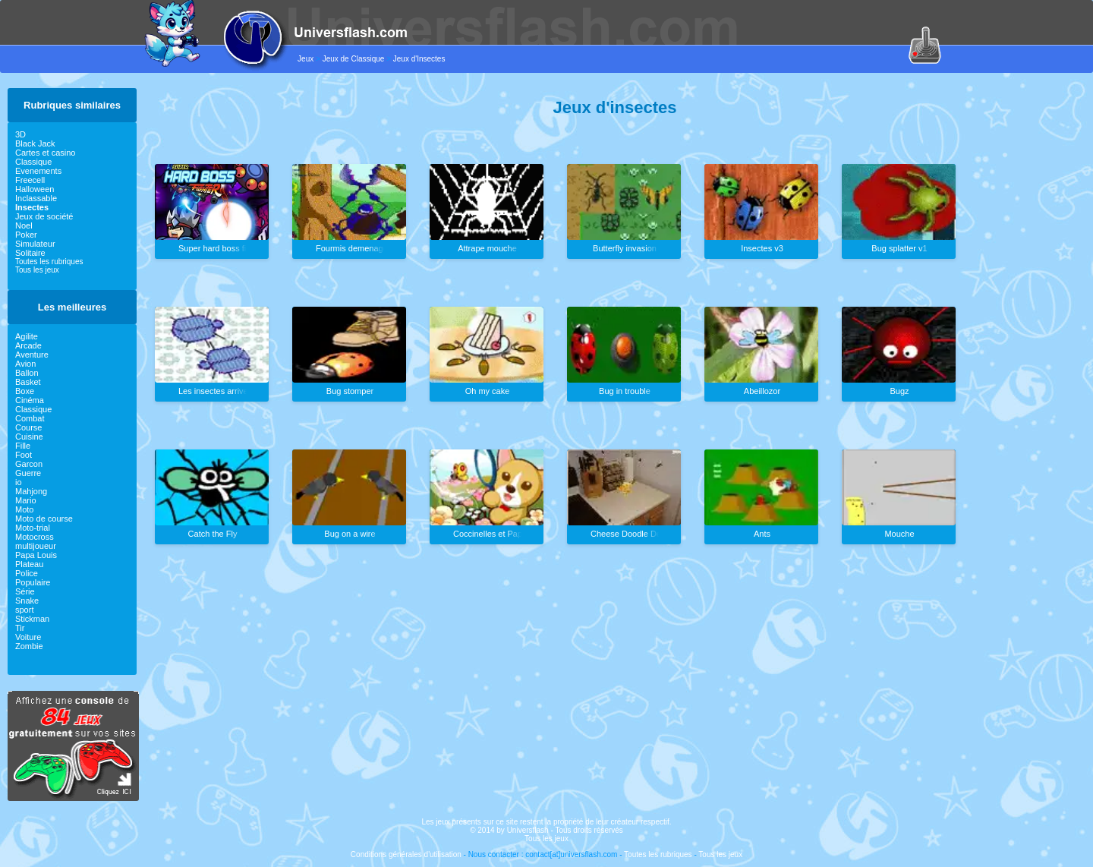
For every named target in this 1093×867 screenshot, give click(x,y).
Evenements (38, 170)
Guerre (28, 473)
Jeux (305, 59)
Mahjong (31, 491)
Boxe (24, 391)
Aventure (32, 354)
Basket (28, 381)
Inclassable (36, 198)
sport (24, 609)
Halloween (34, 189)
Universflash (528, 830)
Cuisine (29, 436)
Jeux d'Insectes (419, 59)
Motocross (34, 536)
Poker (26, 234)
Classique (33, 161)
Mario (25, 500)
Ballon (27, 372)
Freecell (30, 179)
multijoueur (35, 545)
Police (26, 573)
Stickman (32, 618)
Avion (25, 363)
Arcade (28, 345)
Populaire (32, 582)
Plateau (29, 564)
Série (25, 591)
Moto (24, 509)
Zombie (29, 646)
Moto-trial (32, 527)
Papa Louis (36, 555)
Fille (22, 445)
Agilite (26, 336)
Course (28, 427)
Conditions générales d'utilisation (406, 854)
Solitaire (30, 252)
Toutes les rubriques (49, 261)
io (18, 482)
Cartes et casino (45, 152)
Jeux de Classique (354, 59)
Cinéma (29, 400)
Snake (27, 600)
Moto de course (44, 518)
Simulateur (35, 243)
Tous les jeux (37, 270)
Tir (19, 627)
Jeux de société (44, 216)
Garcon (29, 463)
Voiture (28, 637)
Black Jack (35, 143)
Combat (30, 418)
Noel (24, 225)
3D (20, 134)
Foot (23, 454)
